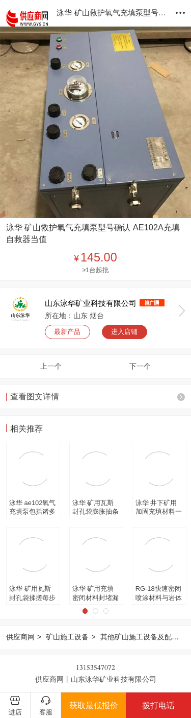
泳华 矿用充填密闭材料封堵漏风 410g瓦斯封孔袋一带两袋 (95, 593)
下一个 (140, 366)
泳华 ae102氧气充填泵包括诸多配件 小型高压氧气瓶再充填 (32, 507)
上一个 (51, 366)
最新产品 (67, 332)
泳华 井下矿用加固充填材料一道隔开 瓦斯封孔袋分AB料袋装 (158, 507)
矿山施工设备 (67, 637)
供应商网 (20, 637)
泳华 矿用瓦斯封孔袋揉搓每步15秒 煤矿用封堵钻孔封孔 (32, 593)
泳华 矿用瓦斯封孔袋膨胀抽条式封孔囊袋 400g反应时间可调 (96, 507)
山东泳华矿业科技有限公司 (91, 303)
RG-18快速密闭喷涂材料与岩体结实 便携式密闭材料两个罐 (158, 593)
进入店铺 (124, 332)
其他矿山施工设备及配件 (139, 637)
